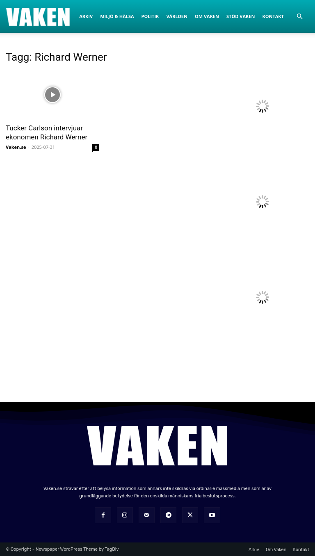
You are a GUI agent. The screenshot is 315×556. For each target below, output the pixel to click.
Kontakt (273, 16)
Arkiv (86, 16)
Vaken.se (16, 147)
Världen (176, 16)
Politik (150, 16)
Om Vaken (207, 16)
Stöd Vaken (240, 16)
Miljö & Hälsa (117, 16)
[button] (299, 17)
